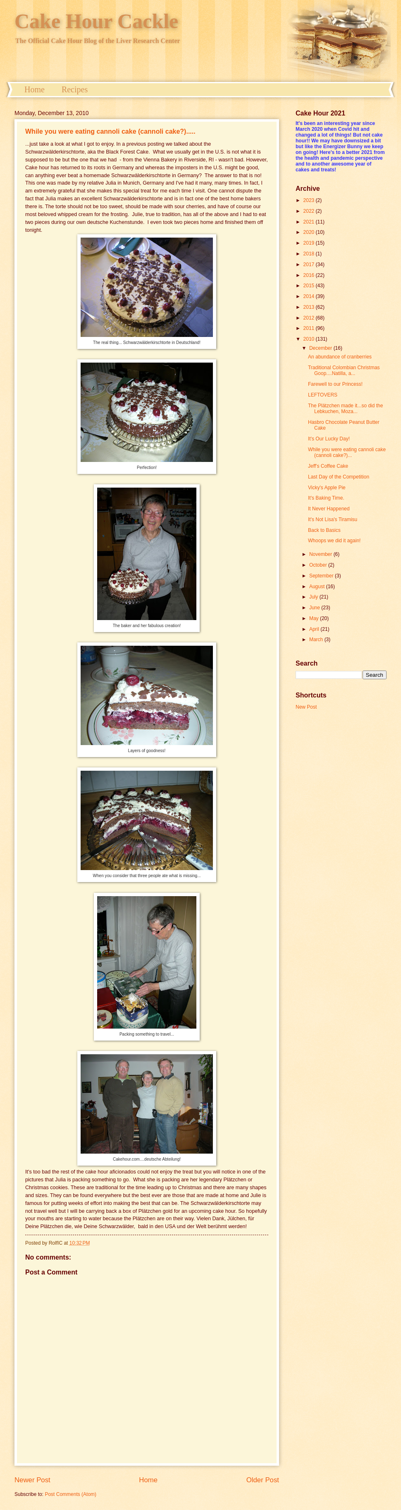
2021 (309, 222)
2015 (309, 286)
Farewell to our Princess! (335, 384)
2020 (309, 232)
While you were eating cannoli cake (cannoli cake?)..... (110, 131)
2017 (309, 264)
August (317, 586)
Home (34, 89)
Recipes (75, 89)
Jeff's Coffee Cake (328, 466)
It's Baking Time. (326, 498)
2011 (309, 328)
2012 (309, 318)
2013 (309, 307)
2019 (309, 243)
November (321, 554)
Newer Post (32, 1480)
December (321, 348)
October (318, 565)
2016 (309, 275)
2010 (309, 339)
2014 (309, 296)
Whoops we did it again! (334, 540)
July (314, 597)
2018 (309, 254)
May (314, 618)
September (322, 576)
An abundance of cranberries (340, 357)
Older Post (262, 1480)
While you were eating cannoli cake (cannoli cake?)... (347, 452)
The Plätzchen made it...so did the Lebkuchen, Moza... (345, 408)
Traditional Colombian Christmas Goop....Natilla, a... (344, 370)
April (314, 629)
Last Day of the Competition (338, 477)
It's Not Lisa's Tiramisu (332, 519)
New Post (306, 707)
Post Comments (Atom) (70, 1494)
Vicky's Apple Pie (327, 488)
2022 (309, 211)
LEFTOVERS (322, 395)
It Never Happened (329, 509)
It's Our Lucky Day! (329, 439)
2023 (309, 200)
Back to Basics (324, 530)
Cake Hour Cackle (96, 21)
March (317, 639)
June (315, 608)
